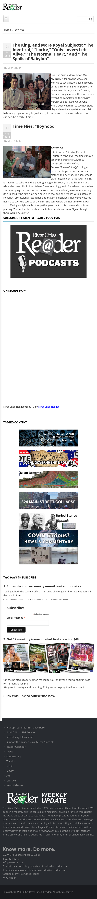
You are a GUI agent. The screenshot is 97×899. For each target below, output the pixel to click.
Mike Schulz (14, 67)
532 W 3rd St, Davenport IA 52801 (21, 854)
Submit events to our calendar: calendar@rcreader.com (34, 870)
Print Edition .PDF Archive (20, 732)
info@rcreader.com (13, 862)
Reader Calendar (16, 746)
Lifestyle (11, 780)
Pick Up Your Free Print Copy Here (25, 727)
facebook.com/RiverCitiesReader (21, 873)
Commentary (13, 756)
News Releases (14, 785)
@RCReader (9, 877)
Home (7, 29)
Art (8, 775)
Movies (10, 770)
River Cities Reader (48, 406)
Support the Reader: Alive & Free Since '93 (30, 742)
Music (9, 766)
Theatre (10, 761)
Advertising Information (19, 737)
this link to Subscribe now (33, 696)
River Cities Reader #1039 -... (18, 406)
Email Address (16, 617)
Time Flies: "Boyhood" (34, 126)
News (9, 751)
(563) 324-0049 (11, 858)
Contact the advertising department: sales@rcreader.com (35, 866)
